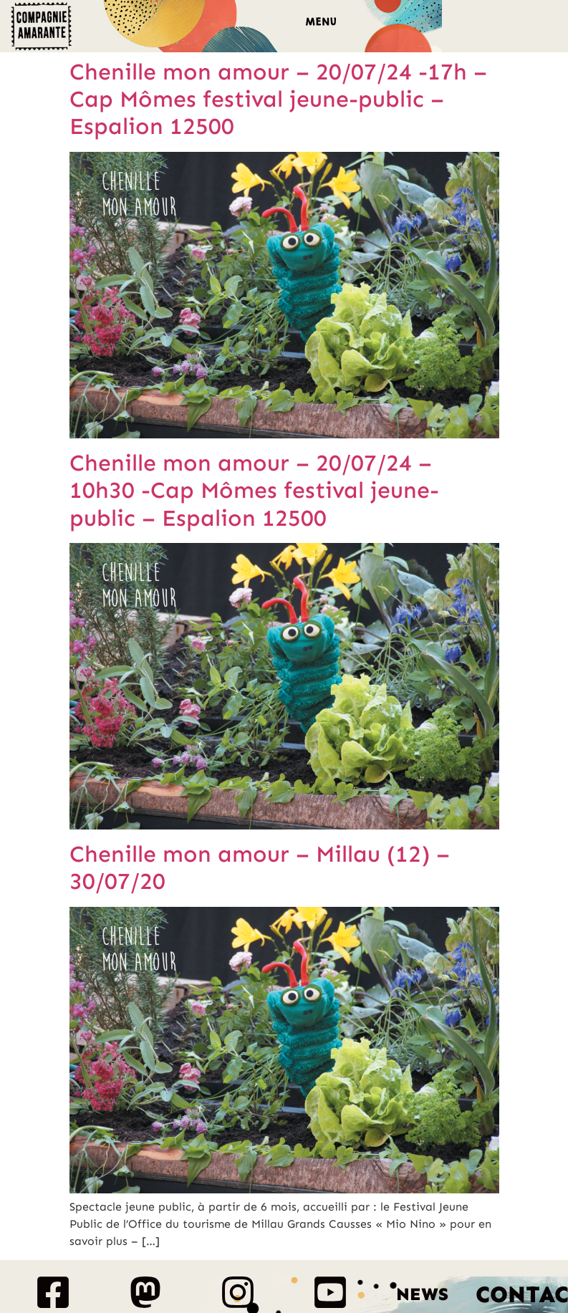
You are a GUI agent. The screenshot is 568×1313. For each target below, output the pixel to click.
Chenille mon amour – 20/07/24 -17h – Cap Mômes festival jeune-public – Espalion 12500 (278, 99)
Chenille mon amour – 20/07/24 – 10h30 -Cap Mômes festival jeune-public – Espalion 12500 (254, 490)
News (422, 1294)
